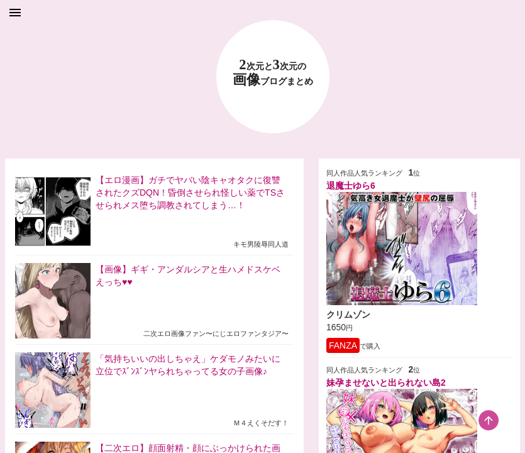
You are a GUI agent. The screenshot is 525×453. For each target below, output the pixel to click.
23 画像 (273, 72)
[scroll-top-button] (488, 420)
